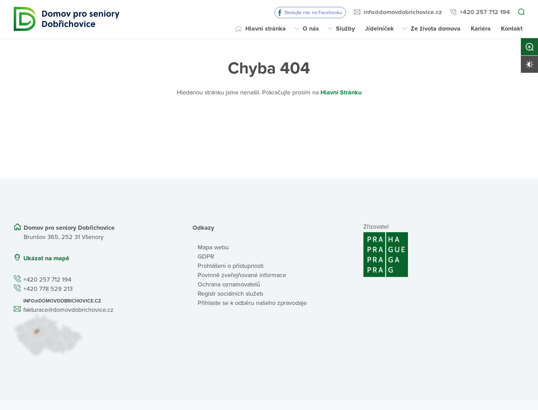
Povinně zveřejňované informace (242, 275)
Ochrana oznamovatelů (229, 284)
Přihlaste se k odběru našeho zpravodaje (252, 303)
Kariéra (481, 28)
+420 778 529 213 (48, 289)
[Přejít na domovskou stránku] (66, 19)
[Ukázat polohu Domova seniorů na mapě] (94, 335)
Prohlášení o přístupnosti (231, 266)
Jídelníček (379, 28)
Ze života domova (435, 28)
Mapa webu (213, 247)
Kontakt (512, 28)
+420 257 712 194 (485, 12)
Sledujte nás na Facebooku (313, 12)
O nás (311, 28)
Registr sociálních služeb (230, 293)
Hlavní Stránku (341, 92)
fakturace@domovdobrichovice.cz (68, 310)
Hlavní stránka (265, 28)
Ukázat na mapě (46, 258)
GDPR (206, 256)
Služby (345, 28)
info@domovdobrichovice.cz (403, 12)
